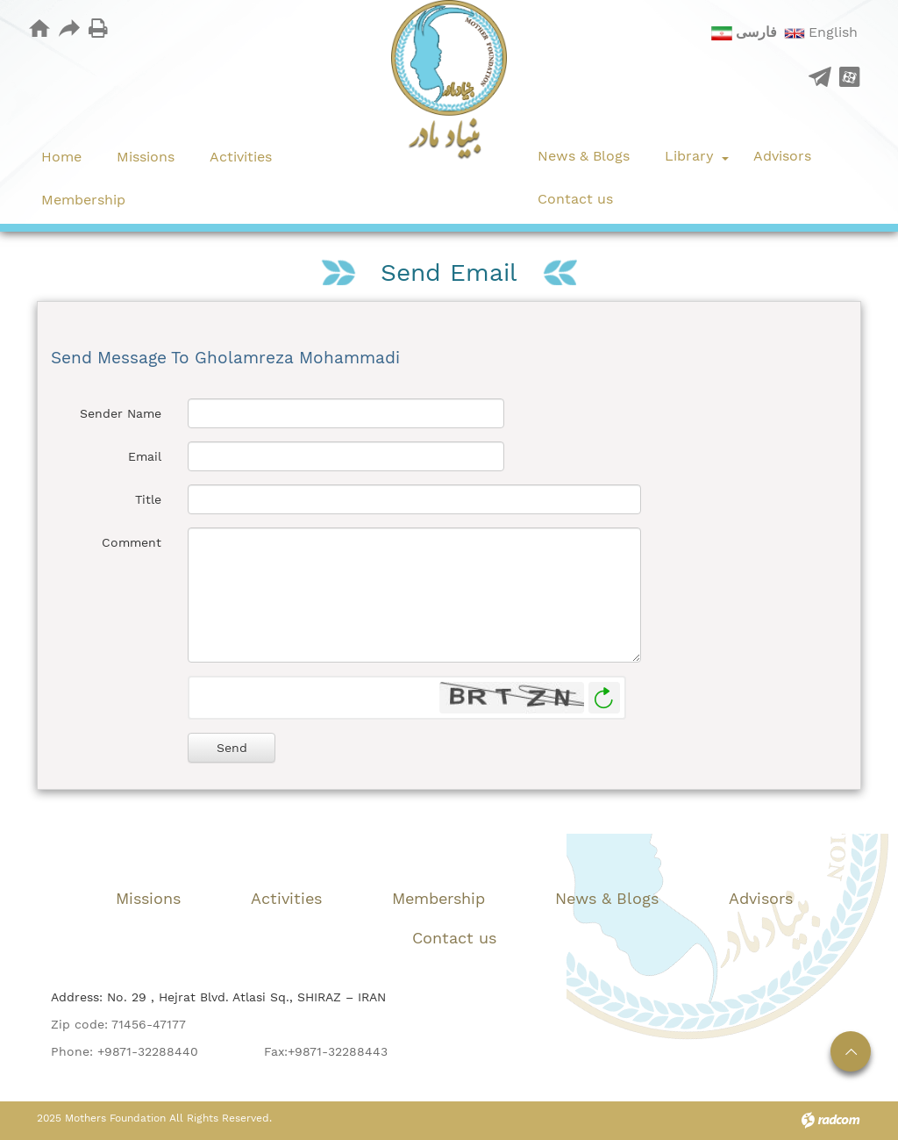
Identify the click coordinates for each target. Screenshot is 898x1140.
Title (148, 499)
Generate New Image (604, 698)
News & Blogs (607, 898)
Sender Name (120, 413)
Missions (148, 898)
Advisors (761, 898)
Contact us (454, 937)
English (833, 32)
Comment (131, 542)
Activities (286, 898)
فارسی (756, 32)
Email (144, 456)
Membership (438, 898)
